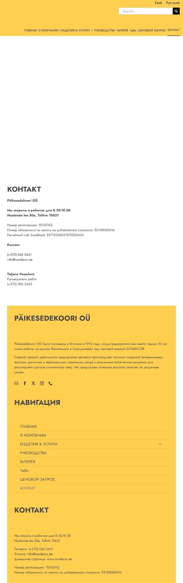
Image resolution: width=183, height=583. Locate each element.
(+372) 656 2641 (19, 254)
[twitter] (33, 383)
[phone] (50, 383)
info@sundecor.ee (19, 259)
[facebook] (25, 383)
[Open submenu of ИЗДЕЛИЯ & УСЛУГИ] (160, 444)
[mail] (16, 383)
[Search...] (146, 11)
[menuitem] (158, 3)
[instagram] (42, 383)
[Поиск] (176, 11)
